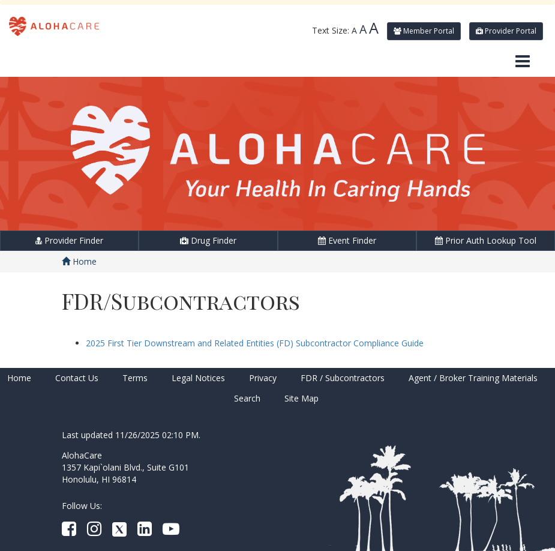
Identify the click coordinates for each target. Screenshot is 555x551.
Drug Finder (208, 240)
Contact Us (76, 378)
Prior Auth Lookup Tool (485, 240)
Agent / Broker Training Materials (473, 378)
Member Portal (424, 31)
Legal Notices (198, 378)
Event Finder (347, 240)
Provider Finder (69, 240)
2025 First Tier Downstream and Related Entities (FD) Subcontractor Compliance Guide (255, 343)
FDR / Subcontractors (343, 378)
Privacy (263, 378)
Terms (135, 378)
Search (247, 398)
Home (79, 261)
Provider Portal (506, 31)
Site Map (301, 398)
